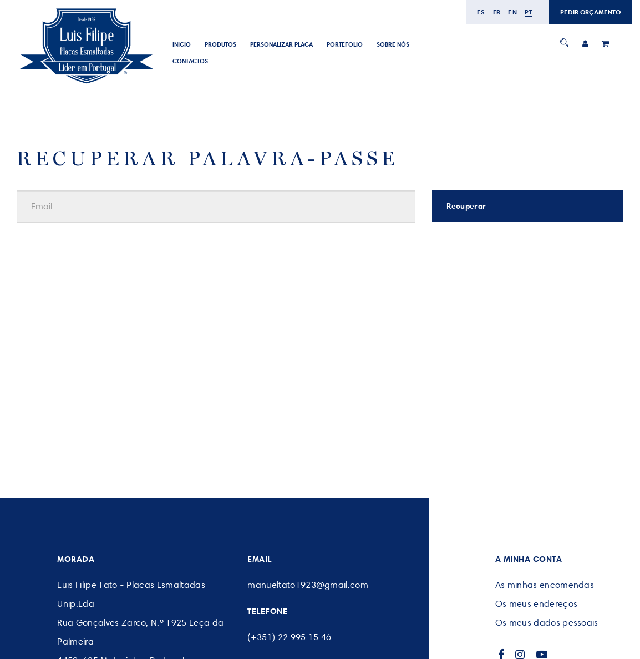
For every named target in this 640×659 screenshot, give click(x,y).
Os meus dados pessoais (546, 622)
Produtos (220, 44)
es (481, 12)
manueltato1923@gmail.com (307, 585)
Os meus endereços (536, 603)
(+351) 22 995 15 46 (289, 637)
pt (528, 12)
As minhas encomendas (544, 585)
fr (497, 12)
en (512, 12)
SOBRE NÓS (393, 44)
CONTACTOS (190, 61)
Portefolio (345, 44)
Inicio (181, 44)
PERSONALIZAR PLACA (281, 44)
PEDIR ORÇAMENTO (590, 12)
